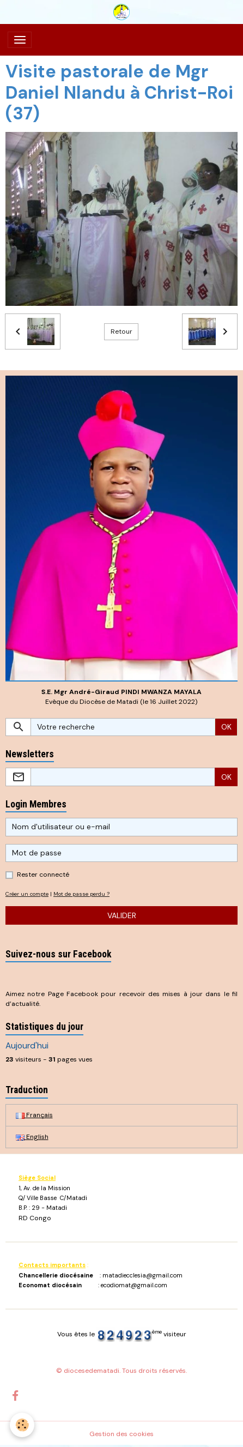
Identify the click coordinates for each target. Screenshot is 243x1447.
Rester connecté (43, 874)
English (32, 1136)
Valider (121, 915)
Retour (121, 331)
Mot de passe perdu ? (81, 893)
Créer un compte (26, 893)
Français (34, 1115)
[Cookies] (22, 1425)
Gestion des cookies (121, 1434)
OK (226, 727)
